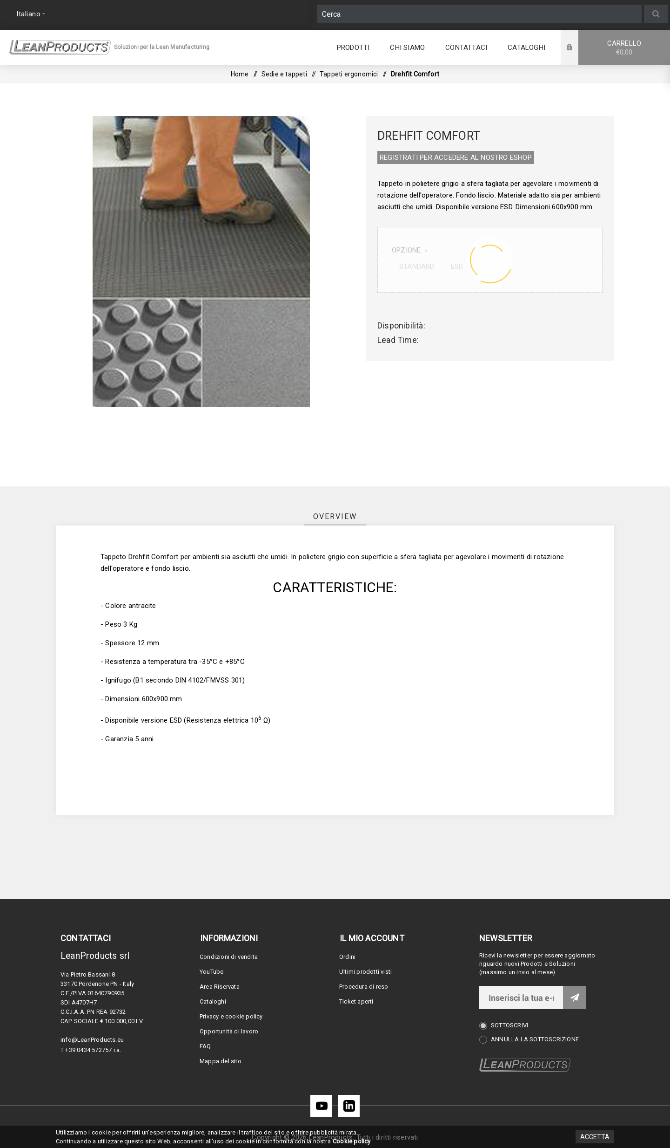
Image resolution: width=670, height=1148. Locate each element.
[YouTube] (321, 1106)
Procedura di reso (363, 986)
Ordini (347, 956)
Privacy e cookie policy (231, 1016)
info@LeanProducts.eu (92, 1039)
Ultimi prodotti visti (365, 971)
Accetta (595, 1137)
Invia (574, 997)
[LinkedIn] (349, 1106)
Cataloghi (213, 1001)
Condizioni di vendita (229, 956)
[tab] (335, 516)
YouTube (211, 971)
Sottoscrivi (509, 1025)
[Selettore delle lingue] (29, 14)
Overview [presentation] (335, 516)
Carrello (624, 48)
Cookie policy (352, 1141)
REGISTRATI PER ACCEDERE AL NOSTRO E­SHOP (456, 157)
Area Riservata (220, 986)
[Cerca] (479, 14)
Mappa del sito (220, 1061)
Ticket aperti (356, 1001)
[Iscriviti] (521, 997)
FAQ (205, 1046)
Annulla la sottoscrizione (535, 1039)
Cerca (656, 14)
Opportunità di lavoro (229, 1031)
